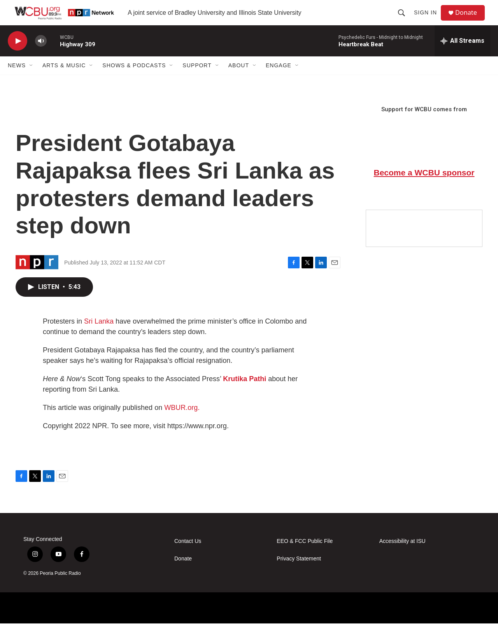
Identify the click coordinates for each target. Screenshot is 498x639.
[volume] (40, 56)
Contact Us (187, 557)
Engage (278, 81)
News (17, 81)
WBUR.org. (182, 423)
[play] (17, 56)
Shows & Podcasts (134, 81)
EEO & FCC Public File (305, 557)
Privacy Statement (299, 574)
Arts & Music (64, 81)
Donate (470, 20)
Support (196, 81)
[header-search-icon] (404, 20)
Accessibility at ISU (402, 557)
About (238, 81)
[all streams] (462, 56)
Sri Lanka (99, 337)
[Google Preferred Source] (424, 244)
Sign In (428, 20)
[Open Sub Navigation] (31, 81)
